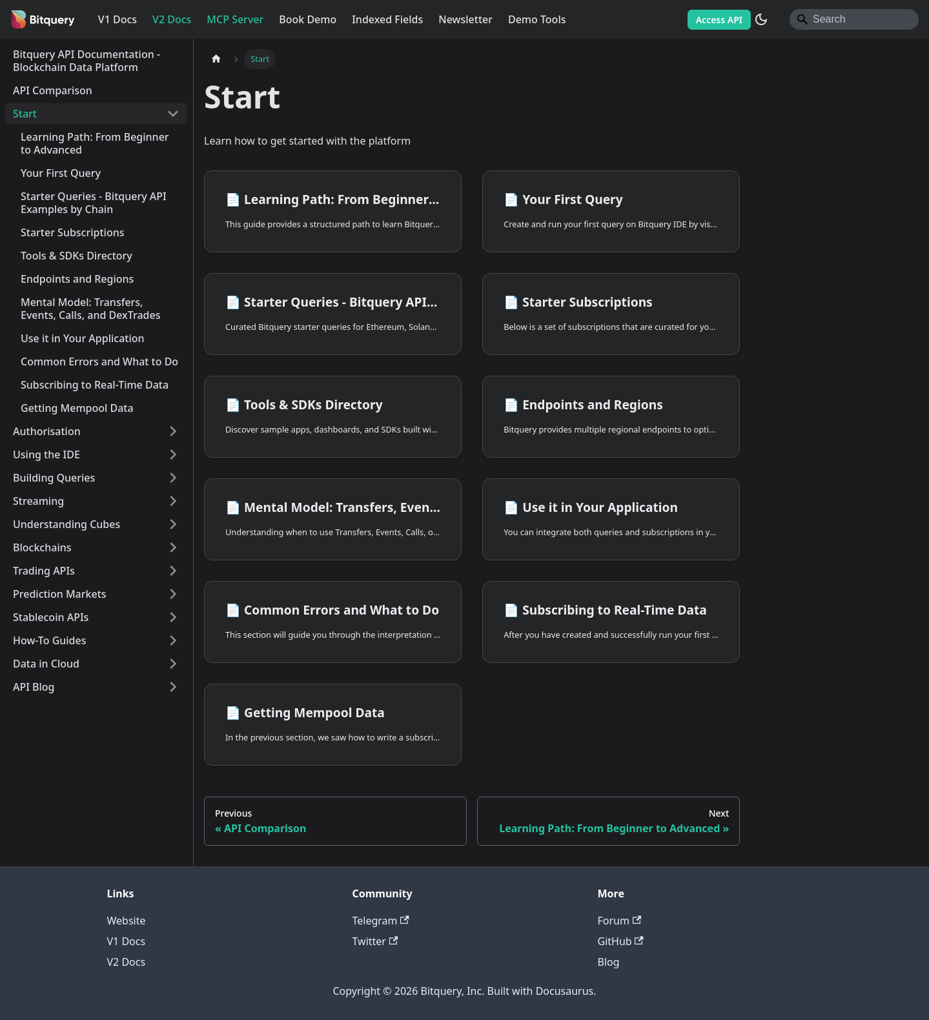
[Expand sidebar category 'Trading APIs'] (173, 570)
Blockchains (42, 547)
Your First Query (61, 173)
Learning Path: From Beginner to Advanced (95, 143)
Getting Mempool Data (77, 408)
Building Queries (54, 478)
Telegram (380, 920)
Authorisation (47, 431)
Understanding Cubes (66, 524)
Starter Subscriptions (73, 232)
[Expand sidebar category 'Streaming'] (173, 501)
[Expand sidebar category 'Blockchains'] (173, 547)
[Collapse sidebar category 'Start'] (173, 113)
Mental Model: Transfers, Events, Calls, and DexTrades (90, 308)
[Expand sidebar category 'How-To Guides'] (173, 640)
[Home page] (216, 59)
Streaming (38, 501)
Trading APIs (44, 571)
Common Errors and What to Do (99, 361)
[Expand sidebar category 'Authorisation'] (173, 431)
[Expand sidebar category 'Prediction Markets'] (173, 594)
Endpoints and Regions (77, 279)
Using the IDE (46, 454)
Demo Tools (537, 19)
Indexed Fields (387, 19)
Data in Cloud (46, 664)
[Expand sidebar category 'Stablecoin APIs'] (173, 617)
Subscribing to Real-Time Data (94, 385)
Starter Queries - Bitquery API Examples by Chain (94, 202)
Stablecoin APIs (50, 617)
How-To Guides (50, 640)
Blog (609, 962)
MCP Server (235, 19)
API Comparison (52, 90)
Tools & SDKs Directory (76, 256)
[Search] (854, 19)
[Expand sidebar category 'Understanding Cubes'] (173, 524)
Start (25, 114)
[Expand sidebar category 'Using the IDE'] (173, 454)
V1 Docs (117, 19)
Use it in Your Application (83, 338)
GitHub (621, 941)
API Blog (34, 687)
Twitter (375, 941)
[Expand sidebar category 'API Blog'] (173, 687)
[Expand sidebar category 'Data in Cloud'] (173, 663)
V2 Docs (171, 19)
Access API (719, 20)
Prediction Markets (60, 594)
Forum (620, 920)
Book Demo (307, 19)
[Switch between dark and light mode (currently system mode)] (761, 19)
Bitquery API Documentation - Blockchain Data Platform (86, 60)
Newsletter (465, 19)
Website (126, 920)
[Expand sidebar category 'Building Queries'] (173, 477)
